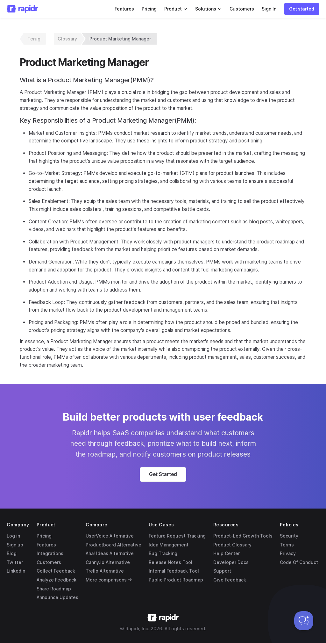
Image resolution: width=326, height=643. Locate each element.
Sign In (269, 8)
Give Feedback (229, 579)
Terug (33, 38)
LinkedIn (16, 571)
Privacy (288, 553)
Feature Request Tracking (177, 535)
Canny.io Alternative (108, 562)
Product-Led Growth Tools (243, 535)
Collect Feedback (56, 571)
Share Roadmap (54, 588)
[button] (301, 9)
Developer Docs (231, 562)
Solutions (208, 8)
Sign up (15, 544)
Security (289, 535)
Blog (12, 553)
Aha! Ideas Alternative (110, 553)
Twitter (15, 562)
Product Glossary (232, 544)
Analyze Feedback (56, 579)
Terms (287, 544)
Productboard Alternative (113, 544)
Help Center (226, 553)
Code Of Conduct (299, 562)
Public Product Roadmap (176, 579)
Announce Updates (57, 597)
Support (222, 571)
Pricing (149, 8)
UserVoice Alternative (110, 535)
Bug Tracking (163, 553)
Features (124, 8)
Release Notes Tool (170, 562)
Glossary (67, 38)
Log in (13, 535)
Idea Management (168, 544)
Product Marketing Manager (120, 38)
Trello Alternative (105, 571)
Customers (242, 8)
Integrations (50, 553)
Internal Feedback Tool (174, 571)
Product (176, 8)
